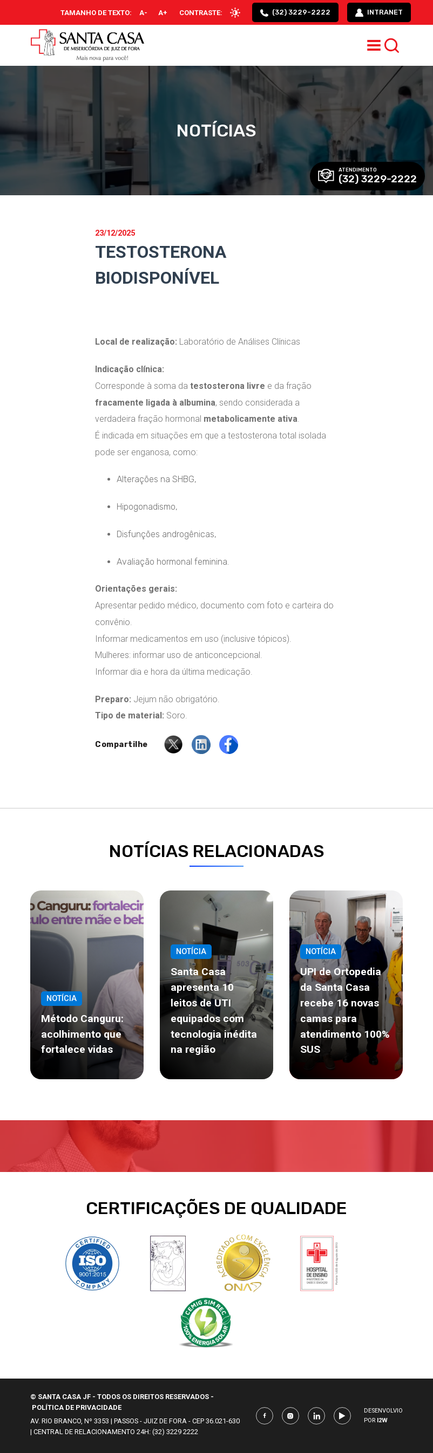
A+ (162, 13)
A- (143, 13)
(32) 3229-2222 (295, 12)
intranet (379, 12)
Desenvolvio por (383, 1415)
